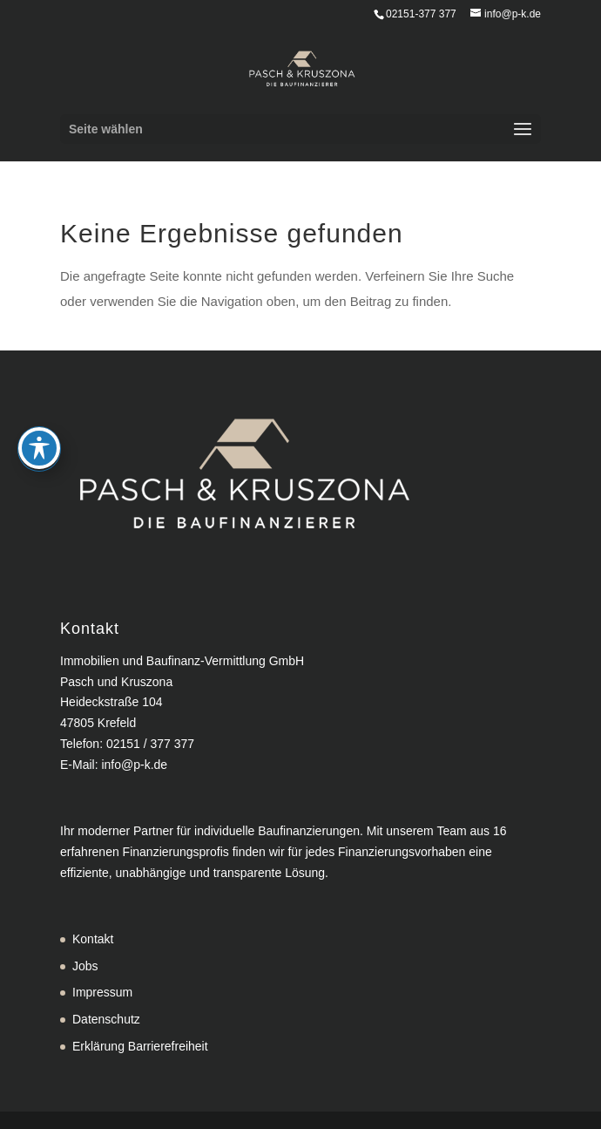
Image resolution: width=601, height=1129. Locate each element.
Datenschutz (106, 1019)
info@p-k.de (134, 765)
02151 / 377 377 (150, 744)
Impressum (102, 992)
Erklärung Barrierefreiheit (140, 1046)
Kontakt (92, 939)
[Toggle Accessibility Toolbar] (39, 405)
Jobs (85, 966)
